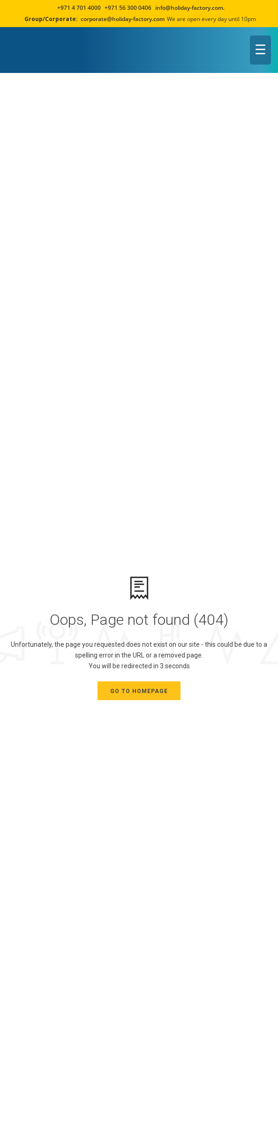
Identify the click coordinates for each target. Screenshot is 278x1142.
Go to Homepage (139, 691)
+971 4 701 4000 (79, 8)
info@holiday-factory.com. (190, 8)
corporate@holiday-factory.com (123, 19)
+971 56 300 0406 (127, 8)
